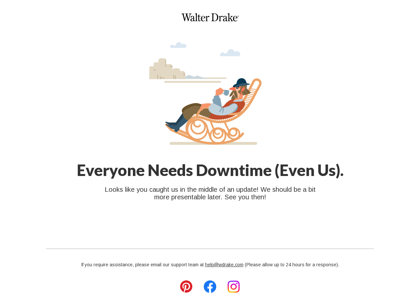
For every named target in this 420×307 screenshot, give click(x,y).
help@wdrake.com (224, 264)
